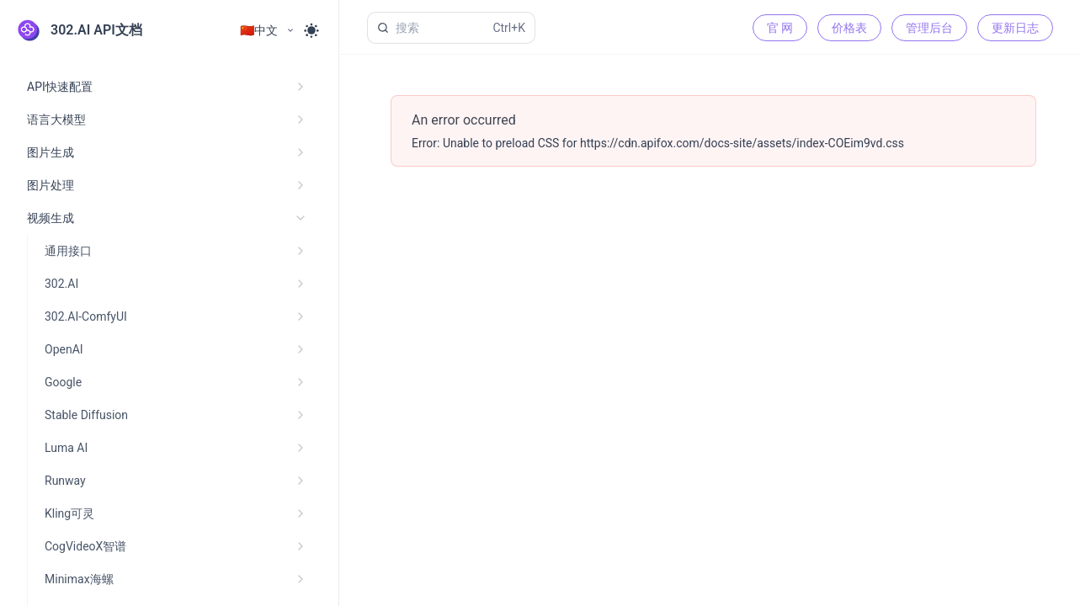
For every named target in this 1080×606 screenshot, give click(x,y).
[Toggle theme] (311, 30)
